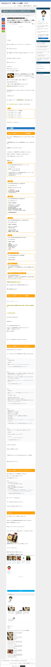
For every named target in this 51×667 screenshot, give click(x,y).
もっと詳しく (43, 38)
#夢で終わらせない (18, 492)
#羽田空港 (25, 381)
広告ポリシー (39, 70)
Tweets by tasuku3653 (40, 74)
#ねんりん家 (16, 381)
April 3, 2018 (19, 385)
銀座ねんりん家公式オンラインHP (12, 302)
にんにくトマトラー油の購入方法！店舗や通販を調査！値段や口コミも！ (19, 564)
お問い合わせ (39, 64)
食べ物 (22, 621)
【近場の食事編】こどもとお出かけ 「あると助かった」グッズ (23, 563)
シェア (3, 19)
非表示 (12, 129)
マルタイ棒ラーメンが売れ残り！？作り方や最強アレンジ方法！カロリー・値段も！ (9, 573)
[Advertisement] (13, 33)
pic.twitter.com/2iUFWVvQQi (26, 492)
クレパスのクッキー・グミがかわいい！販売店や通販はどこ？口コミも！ (14, 564)
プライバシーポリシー (40, 66)
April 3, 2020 (22, 494)
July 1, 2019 (18, 441)
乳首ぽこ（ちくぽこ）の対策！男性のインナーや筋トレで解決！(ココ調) (44, 59)
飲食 (24, 621)
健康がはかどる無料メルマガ (41, 68)
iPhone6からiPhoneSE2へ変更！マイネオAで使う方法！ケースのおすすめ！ (28, 564)
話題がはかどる (18, 621)
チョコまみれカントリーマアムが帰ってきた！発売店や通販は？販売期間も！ (9, 564)
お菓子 (27, 18)
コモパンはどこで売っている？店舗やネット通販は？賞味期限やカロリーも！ (21, 641)
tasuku (14, 598)
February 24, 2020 (29, 424)
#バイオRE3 (13, 492)
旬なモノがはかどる (11, 621)
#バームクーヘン (21, 381)
